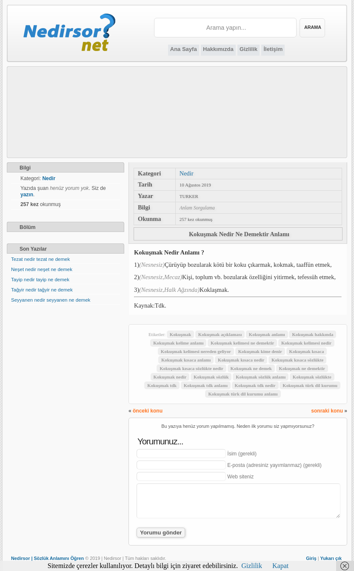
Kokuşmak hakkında (312, 334)
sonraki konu (327, 411)
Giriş (311, 558)
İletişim (273, 49)
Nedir (187, 173)
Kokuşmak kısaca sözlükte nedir (191, 368)
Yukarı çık (331, 558)
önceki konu (148, 411)
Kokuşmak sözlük (211, 376)
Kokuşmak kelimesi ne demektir (242, 342)
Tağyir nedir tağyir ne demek (42, 289)
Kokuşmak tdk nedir (255, 385)
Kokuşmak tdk (162, 385)
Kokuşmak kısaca (306, 351)
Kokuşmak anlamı (267, 334)
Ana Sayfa (183, 49)
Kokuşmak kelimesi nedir (306, 342)
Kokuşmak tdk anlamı (206, 385)
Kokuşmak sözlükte (312, 376)
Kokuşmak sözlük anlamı (260, 376)
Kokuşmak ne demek (251, 368)
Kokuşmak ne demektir (302, 368)
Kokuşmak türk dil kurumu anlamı (242, 393)
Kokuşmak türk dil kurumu (310, 385)
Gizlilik (248, 49)
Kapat (280, 565)
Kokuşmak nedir (170, 376)
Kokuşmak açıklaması (220, 334)
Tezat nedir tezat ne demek (40, 259)
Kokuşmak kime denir (260, 351)
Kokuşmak (180, 334)
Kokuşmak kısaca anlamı (186, 359)
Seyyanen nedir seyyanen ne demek (50, 299)
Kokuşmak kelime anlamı (178, 342)
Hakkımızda (218, 49)
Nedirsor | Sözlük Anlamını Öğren (47, 558)
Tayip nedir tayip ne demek (40, 279)
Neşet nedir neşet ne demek (41, 269)
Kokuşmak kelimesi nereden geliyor (196, 351)
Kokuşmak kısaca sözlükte (297, 359)
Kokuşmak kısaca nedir (241, 359)
